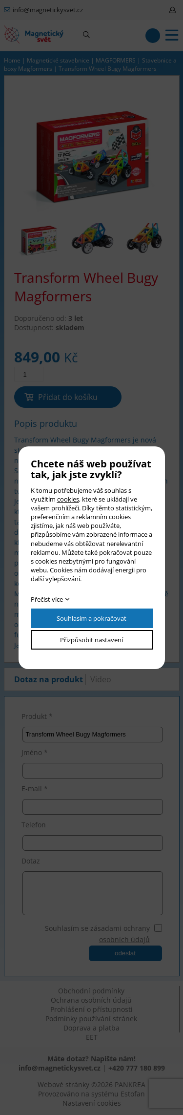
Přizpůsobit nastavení (91, 639)
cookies (68, 499)
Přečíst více (47, 599)
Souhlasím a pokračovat (91, 618)
